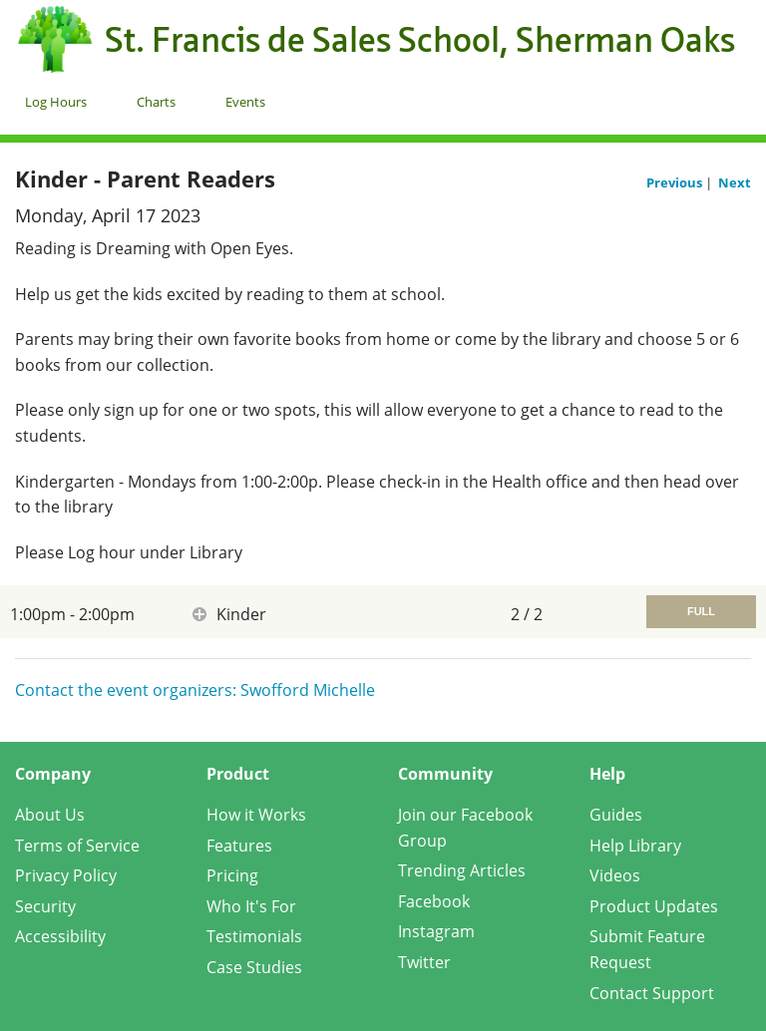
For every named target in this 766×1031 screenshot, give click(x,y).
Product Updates (653, 906)
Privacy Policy (66, 875)
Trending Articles (462, 870)
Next (734, 182)
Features (239, 846)
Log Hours (56, 102)
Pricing (232, 875)
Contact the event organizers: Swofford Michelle (195, 690)
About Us (50, 815)
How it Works (256, 815)
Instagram (436, 931)
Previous (675, 182)
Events (245, 102)
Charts (156, 102)
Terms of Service (77, 846)
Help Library (635, 846)
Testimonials (254, 936)
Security (45, 906)
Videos (614, 875)
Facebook (434, 901)
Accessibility (60, 936)
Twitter (424, 962)
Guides (615, 815)
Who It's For (251, 906)
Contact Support (651, 993)
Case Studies (254, 967)
